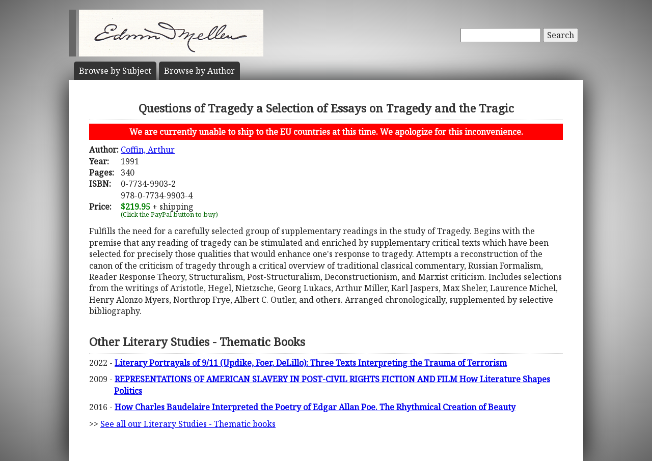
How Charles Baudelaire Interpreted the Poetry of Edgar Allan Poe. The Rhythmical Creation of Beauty (315, 407)
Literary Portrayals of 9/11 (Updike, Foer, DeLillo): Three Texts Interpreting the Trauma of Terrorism (311, 362)
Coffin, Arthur (148, 149)
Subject (115, 71)
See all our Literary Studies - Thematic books (188, 423)
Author (199, 71)
